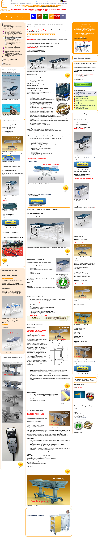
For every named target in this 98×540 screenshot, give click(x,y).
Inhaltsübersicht (6, 60)
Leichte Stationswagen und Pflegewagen (12, 47)
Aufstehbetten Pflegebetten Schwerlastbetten (13, 30)
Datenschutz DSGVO (7, 64)
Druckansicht (14, 1)
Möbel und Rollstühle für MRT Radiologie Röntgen (12, 52)
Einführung (5, 23)
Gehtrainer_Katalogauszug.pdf (82, 96)
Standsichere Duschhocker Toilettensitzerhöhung (10, 28)
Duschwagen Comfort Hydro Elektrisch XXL (14, 46)
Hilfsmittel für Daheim (7, 56)
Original (50, 1)
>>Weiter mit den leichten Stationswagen (35, 515)
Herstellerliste (76, 58)
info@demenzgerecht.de (7, 215)
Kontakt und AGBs (6, 62)
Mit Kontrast (56, 1)
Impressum (5, 63)
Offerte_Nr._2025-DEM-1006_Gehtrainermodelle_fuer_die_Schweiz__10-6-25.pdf (85, 93)
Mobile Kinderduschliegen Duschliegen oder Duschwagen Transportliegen (53, 3)
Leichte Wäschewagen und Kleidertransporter (13, 48)
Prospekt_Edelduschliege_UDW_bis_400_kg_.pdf (85, 105)
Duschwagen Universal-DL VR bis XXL (13, 39)
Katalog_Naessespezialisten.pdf (82, 98)
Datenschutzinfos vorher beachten (80, 38)
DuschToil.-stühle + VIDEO (51, 17)
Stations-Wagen (39, 16)
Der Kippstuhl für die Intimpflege (11, 34)
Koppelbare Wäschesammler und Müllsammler (14, 50)
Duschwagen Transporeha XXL (12, 43)
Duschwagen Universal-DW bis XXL (13, 40)
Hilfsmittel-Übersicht (7, 25)
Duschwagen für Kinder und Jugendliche (14, 44)
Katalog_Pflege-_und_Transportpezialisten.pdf (85, 100)
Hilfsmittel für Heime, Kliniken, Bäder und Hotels (28, 3)
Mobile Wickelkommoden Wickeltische (12, 53)
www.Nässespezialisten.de (81, 419)
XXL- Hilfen (45, 15)
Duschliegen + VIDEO (57, 16)
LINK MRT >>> (5, 327)
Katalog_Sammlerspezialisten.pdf (82, 102)
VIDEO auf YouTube (33, 161)
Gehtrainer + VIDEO (33, 16)
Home (17, 3)
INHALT (62, 15)
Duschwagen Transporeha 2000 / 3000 (13, 42)
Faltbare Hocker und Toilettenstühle (10, 59)
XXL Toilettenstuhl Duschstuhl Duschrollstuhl (13, 33)
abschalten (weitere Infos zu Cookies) (50, 6)
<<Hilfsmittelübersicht (31, 512)
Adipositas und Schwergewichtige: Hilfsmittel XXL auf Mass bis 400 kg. (13, 55)
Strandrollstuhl (6, 58)
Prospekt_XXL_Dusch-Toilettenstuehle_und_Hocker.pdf (82, 108)
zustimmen (32, 6)
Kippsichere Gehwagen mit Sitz (11, 36)
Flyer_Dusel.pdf (79, 103)
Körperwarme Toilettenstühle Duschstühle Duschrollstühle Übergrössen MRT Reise (13, 32)
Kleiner (44, 1)
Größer (38, 1)
